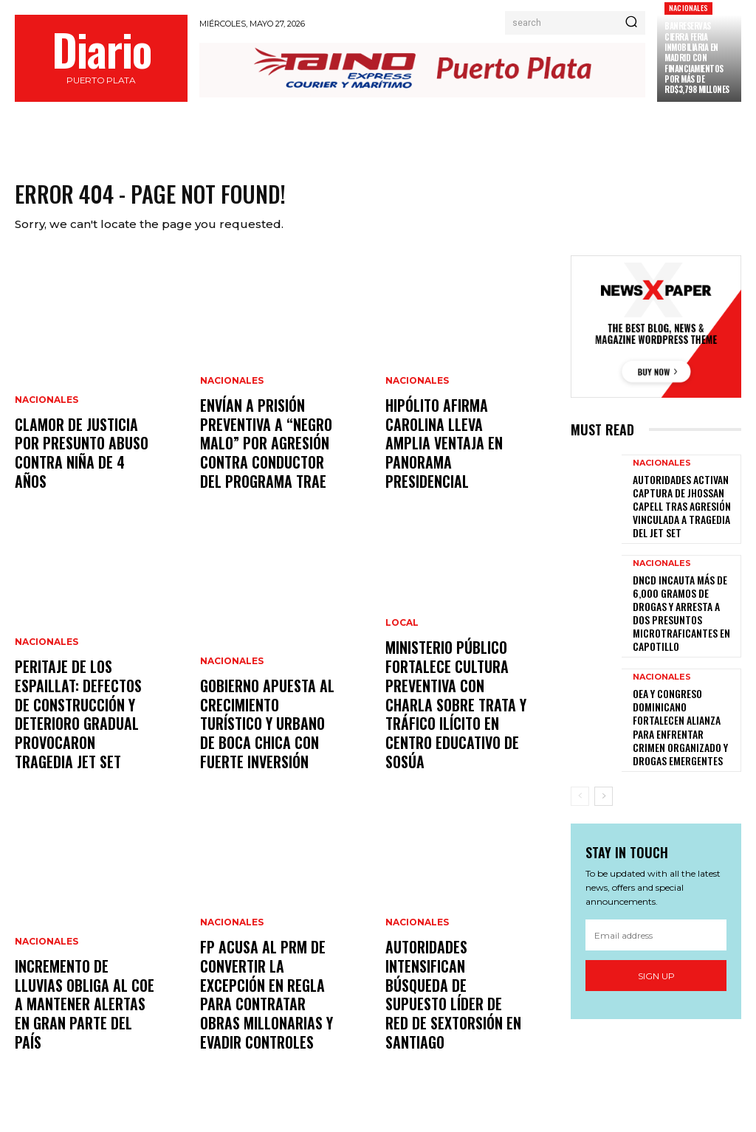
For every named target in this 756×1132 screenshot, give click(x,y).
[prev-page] (580, 760)
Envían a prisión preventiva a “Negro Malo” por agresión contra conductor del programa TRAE (270, 454)
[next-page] (603, 760)
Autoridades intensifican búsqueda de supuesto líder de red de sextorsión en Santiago (453, 1014)
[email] (655, 898)
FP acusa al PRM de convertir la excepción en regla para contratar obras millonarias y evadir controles (270, 1005)
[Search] (631, 23)
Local (402, 658)
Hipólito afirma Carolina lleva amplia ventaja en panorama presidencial (452, 462)
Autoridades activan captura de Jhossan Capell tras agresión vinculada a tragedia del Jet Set (682, 507)
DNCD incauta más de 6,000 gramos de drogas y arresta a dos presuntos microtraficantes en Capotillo (682, 605)
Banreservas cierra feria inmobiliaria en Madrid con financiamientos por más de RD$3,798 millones (696, 57)
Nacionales (688, 7)
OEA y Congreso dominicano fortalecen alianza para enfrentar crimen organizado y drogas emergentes (679, 702)
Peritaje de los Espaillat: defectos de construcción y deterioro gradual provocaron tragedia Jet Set (82, 725)
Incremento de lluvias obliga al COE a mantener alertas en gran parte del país (82, 1022)
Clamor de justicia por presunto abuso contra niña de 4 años (83, 471)
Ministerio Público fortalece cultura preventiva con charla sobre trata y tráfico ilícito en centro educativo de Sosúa (455, 725)
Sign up (656, 939)
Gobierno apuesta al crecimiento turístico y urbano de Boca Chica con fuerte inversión (268, 734)
